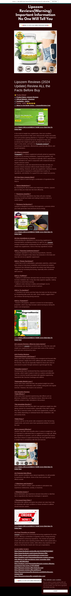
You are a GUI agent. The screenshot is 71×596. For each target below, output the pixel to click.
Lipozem (50, 242)
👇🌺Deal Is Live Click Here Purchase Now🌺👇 (35, 25)
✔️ (26, 97)
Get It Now (54, 1)
